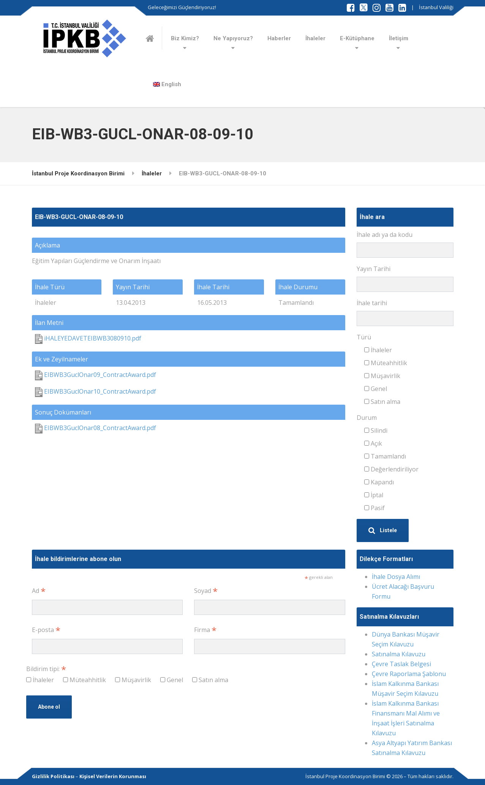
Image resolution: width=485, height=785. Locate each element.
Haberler (279, 38)
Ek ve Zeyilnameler (61, 359)
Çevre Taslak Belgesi (401, 664)
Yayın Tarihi (133, 287)
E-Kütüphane (357, 38)
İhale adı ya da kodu (384, 234)
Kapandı (379, 482)
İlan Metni (49, 322)
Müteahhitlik (385, 363)
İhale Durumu (298, 287)
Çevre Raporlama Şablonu (409, 674)
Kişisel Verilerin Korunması (112, 776)
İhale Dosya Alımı (396, 576)
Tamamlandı (385, 456)
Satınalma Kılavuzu (398, 654)
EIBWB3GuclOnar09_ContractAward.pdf (95, 374)
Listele (382, 530)
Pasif (374, 508)
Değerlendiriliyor (391, 469)
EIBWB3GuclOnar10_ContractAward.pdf (95, 391)
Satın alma (382, 401)
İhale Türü (50, 287)
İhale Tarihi (213, 287)
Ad (39, 591)
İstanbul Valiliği (436, 7)
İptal (373, 495)
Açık (373, 443)
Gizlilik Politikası (53, 776)
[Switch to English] (167, 84)
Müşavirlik (382, 376)
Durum (367, 417)
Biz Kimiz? (185, 38)
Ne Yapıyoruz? (233, 38)
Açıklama (47, 245)
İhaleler (315, 38)
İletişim (398, 38)
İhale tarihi (372, 303)
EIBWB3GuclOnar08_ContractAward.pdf (95, 428)
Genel (375, 389)
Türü (364, 337)
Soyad (206, 591)
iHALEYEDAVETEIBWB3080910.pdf (88, 338)
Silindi (375, 430)
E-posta (46, 630)
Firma (205, 630)
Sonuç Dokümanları (63, 412)
